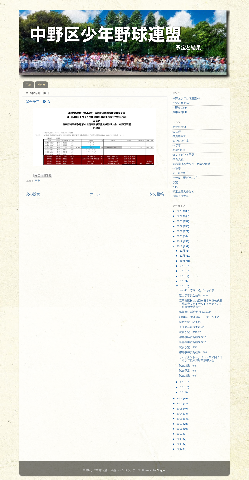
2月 (182, 392)
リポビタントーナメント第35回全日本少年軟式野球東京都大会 (200, 359)
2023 (180, 221)
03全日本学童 (181, 140)
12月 (183, 250)
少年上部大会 (181, 196)
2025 (180, 211)
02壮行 (177, 131)
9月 (182, 265)
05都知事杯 (179, 150)
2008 (180, 444)
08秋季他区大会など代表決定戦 (191, 163)
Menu (41, 84)
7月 (182, 276)
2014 (180, 413)
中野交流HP (180, 107)
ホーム (94, 194)
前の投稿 (156, 194)
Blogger (161, 470)
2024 (180, 216)
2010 (180, 433)
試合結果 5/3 (187, 375)
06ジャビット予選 (183, 154)
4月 (182, 382)
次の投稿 (33, 194)
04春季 (177, 145)
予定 (37, 180)
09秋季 (177, 168)
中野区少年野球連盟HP (186, 98)
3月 (182, 387)
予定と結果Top (181, 103)
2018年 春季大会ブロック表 (196, 290)
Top (28, 84)
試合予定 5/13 (188, 347)
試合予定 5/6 (187, 370)
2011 (180, 428)
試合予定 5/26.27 (190, 322)
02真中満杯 (179, 136)
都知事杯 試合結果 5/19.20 (195, 311)
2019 (180, 241)
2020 (180, 236)
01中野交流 (179, 127)
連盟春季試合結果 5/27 (193, 295)
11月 (183, 255)
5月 (182, 286)
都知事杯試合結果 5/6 (193, 352)
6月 (182, 281)
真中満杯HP (180, 112)
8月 (182, 270)
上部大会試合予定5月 (192, 327)
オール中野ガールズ (185, 177)
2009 (180, 439)
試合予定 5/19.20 (190, 332)
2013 (180, 418)
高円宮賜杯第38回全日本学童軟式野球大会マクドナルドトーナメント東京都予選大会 (200, 303)
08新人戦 (178, 159)
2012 (180, 423)
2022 (180, 226)
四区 (175, 187)
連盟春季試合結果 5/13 (192, 342)
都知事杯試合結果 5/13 (192, 337)
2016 (180, 403)
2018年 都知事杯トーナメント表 (199, 317)
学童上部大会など (183, 191)
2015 (180, 408)
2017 (180, 398)
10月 (183, 260)
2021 (180, 231)
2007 (180, 449)
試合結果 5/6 (187, 365)
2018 (180, 246)
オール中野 (179, 173)
